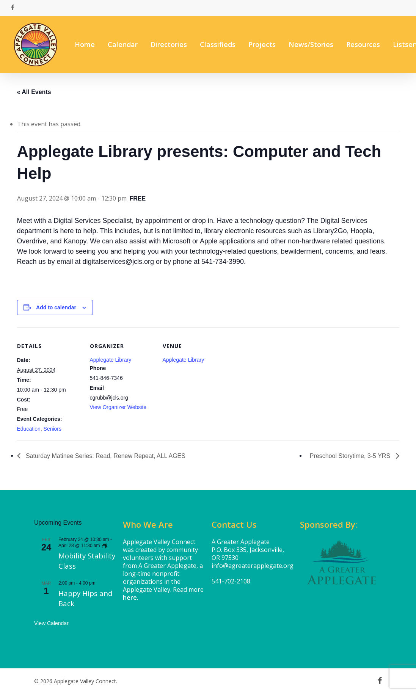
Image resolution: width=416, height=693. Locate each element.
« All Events (34, 92)
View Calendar (51, 623)
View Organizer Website (118, 407)
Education (29, 429)
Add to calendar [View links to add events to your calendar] (56, 307)
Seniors (52, 429)
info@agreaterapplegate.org (253, 565)
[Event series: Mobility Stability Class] (104, 545)
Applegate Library (111, 360)
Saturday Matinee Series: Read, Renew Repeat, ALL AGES (104, 456)
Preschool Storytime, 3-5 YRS (351, 456)
